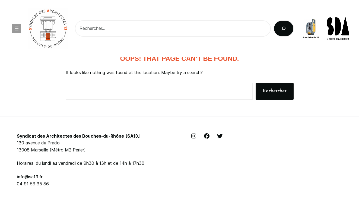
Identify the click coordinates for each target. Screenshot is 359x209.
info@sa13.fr (30, 176)
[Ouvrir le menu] (16, 28)
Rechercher (275, 91)
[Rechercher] (284, 28)
